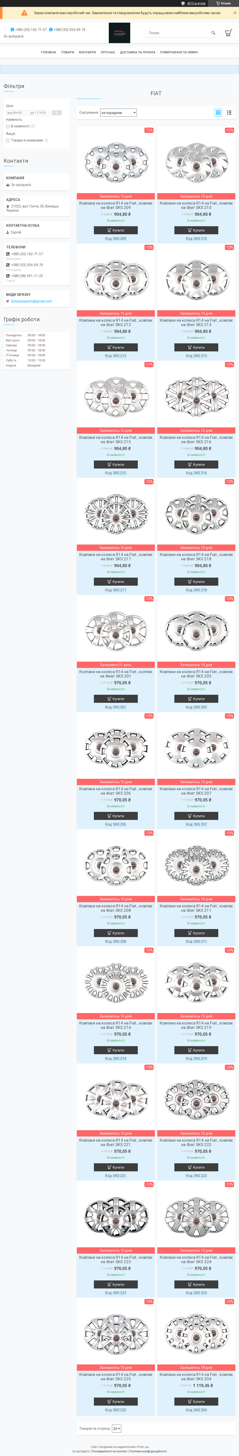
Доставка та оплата (137, 52)
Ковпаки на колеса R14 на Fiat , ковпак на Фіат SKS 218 (196, 556)
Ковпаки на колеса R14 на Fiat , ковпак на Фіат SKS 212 (115, 322)
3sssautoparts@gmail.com (31, 301)
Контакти (87, 52)
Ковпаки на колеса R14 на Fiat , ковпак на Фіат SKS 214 (115, 1025)
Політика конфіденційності (148, 1451)
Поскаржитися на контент (109, 1451)
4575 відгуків (196, 3)
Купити (118, 230)
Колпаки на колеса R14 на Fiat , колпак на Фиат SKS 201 (115, 673)
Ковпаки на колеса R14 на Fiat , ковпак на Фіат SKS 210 (196, 205)
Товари (67, 52)
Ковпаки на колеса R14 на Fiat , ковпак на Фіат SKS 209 (115, 205)
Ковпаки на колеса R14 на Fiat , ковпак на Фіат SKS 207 (196, 791)
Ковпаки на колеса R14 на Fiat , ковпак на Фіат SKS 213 (196, 322)
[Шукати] (213, 33)
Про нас (108, 52)
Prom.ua (143, 1447)
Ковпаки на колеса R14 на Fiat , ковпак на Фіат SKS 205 (196, 673)
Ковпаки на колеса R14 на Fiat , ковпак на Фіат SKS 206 (115, 791)
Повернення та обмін (179, 52)
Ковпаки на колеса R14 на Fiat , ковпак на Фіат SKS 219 (196, 1025)
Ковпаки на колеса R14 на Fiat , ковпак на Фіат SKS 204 (196, 1376)
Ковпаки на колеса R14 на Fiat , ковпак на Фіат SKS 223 (115, 1259)
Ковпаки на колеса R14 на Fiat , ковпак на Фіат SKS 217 (115, 556)
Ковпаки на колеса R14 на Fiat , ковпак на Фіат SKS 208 (115, 908)
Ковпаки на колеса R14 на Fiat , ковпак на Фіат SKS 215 (115, 439)
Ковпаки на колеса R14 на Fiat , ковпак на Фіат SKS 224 (196, 1259)
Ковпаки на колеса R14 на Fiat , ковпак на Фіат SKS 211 (196, 908)
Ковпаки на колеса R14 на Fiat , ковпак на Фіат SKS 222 (196, 1142)
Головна (48, 52)
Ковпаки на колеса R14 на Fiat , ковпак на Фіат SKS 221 (115, 1142)
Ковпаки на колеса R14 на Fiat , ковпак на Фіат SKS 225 (115, 1376)
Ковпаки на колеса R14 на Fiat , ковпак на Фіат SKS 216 (196, 439)
